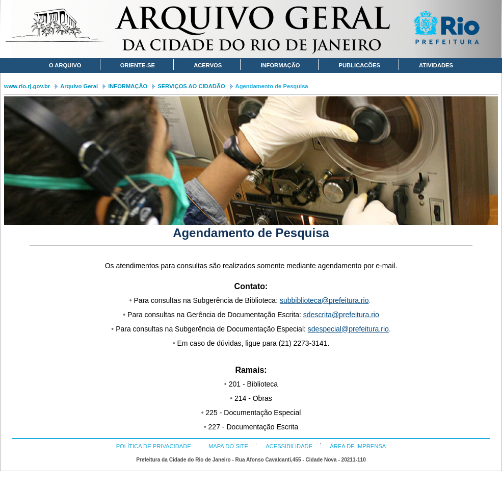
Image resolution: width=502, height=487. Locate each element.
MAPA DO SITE (228, 446)
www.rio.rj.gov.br (27, 86)
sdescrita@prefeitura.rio (341, 315)
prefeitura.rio (349, 300)
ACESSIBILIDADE (289, 446)
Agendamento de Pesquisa (271, 86)
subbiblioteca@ (304, 300)
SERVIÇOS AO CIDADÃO (191, 86)
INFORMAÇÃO (127, 86)
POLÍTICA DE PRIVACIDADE (153, 446)
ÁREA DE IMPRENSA (358, 446)
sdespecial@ (328, 329)
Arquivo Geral (79, 86)
